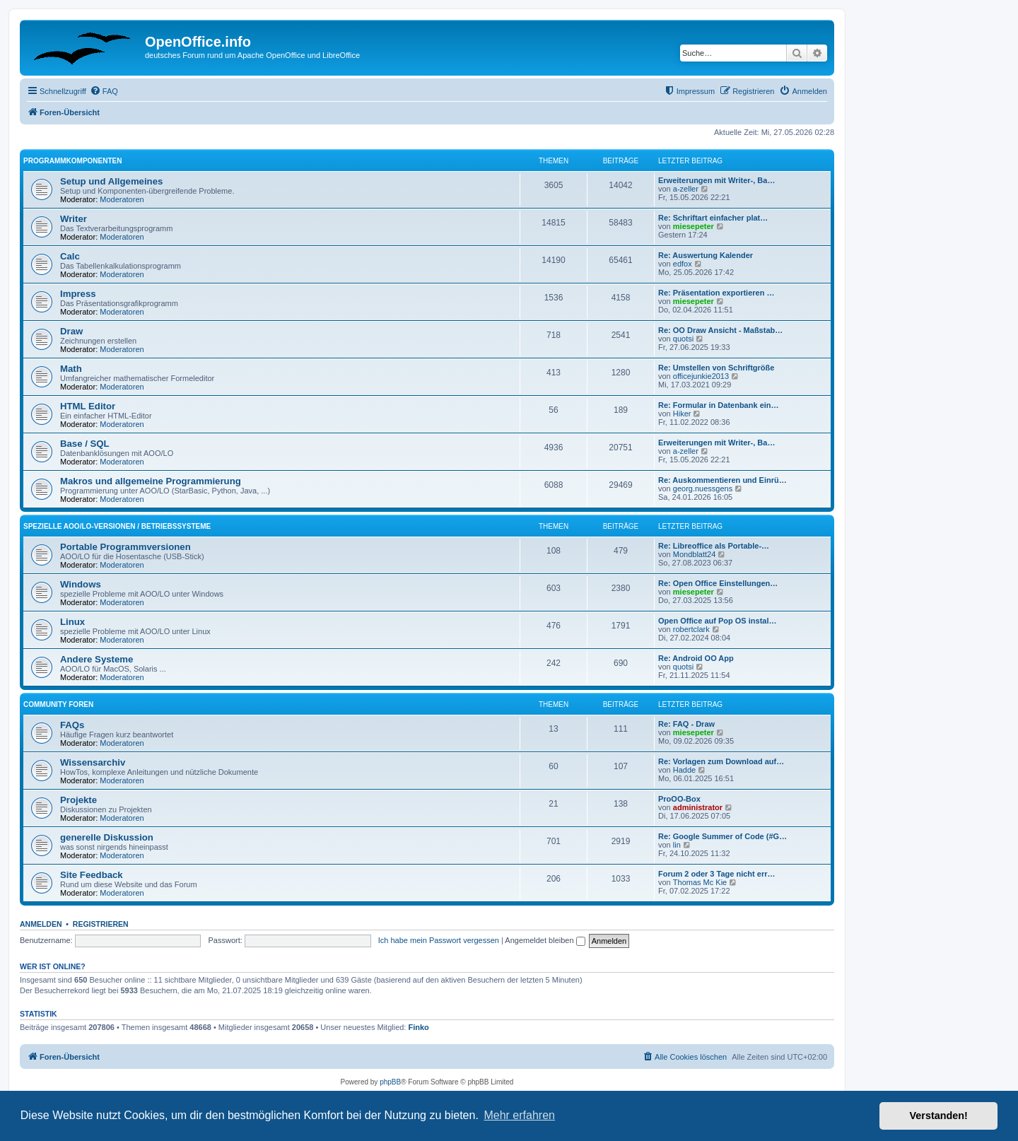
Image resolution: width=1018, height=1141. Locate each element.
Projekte (78, 800)
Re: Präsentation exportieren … (716, 292)
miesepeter (693, 226)
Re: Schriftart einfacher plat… (713, 217)
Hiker (682, 413)
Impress (78, 293)
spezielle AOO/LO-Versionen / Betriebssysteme (117, 526)
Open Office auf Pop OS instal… (717, 620)
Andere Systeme (96, 659)
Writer (73, 218)
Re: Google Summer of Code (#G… (722, 836)
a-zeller (685, 189)
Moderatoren (122, 199)
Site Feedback (91, 875)
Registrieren (101, 924)
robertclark (691, 629)
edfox (682, 263)
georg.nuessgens (702, 488)
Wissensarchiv (92, 762)
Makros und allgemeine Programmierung (150, 481)
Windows (80, 584)
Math (71, 368)
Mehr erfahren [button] (519, 1115)
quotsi (683, 338)
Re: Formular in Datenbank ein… (718, 405)
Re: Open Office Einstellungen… (718, 583)
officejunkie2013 (701, 376)
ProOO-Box (679, 799)
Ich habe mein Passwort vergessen (438, 940)
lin (677, 845)
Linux (72, 621)
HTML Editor (87, 406)
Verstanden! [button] (939, 1115)
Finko (419, 1027)
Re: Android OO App (696, 658)
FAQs (72, 725)
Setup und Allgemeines (111, 181)
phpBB (390, 1082)
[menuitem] (104, 91)
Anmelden (41, 924)
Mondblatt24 (694, 554)
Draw (71, 331)
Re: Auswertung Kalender (705, 255)
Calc (70, 256)
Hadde (684, 770)
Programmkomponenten (72, 161)
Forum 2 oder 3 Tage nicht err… (716, 874)
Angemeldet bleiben (545, 940)
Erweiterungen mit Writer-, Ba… (716, 180)
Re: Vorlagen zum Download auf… (721, 761)
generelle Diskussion (106, 837)
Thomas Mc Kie (700, 882)
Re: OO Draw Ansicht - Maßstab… (720, 330)
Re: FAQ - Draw (686, 724)
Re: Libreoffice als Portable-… (713, 546)
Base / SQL (85, 443)
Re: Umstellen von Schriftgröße (716, 367)
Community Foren (58, 704)
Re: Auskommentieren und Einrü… (722, 480)
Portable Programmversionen (125, 547)
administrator (697, 807)
